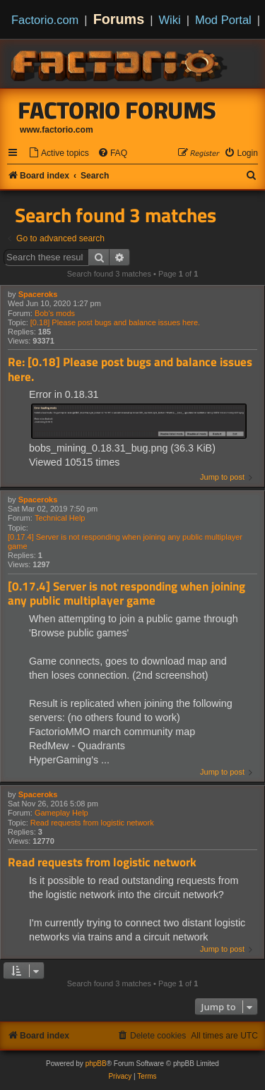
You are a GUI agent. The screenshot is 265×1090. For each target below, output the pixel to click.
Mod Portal (223, 19)
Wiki (170, 19)
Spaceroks (38, 294)
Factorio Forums (117, 110)
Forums (119, 19)
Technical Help (60, 518)
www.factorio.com (56, 130)
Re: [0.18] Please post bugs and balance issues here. (130, 369)
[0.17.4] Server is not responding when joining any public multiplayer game (125, 541)
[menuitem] (58, 153)
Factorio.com (44, 19)
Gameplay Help (61, 813)
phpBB (96, 1063)
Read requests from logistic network (92, 822)
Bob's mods (55, 313)
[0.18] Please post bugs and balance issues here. (115, 322)
